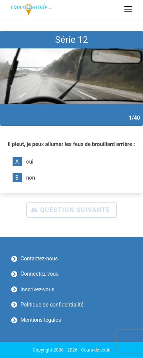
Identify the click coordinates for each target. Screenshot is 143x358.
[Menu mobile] (128, 9)
